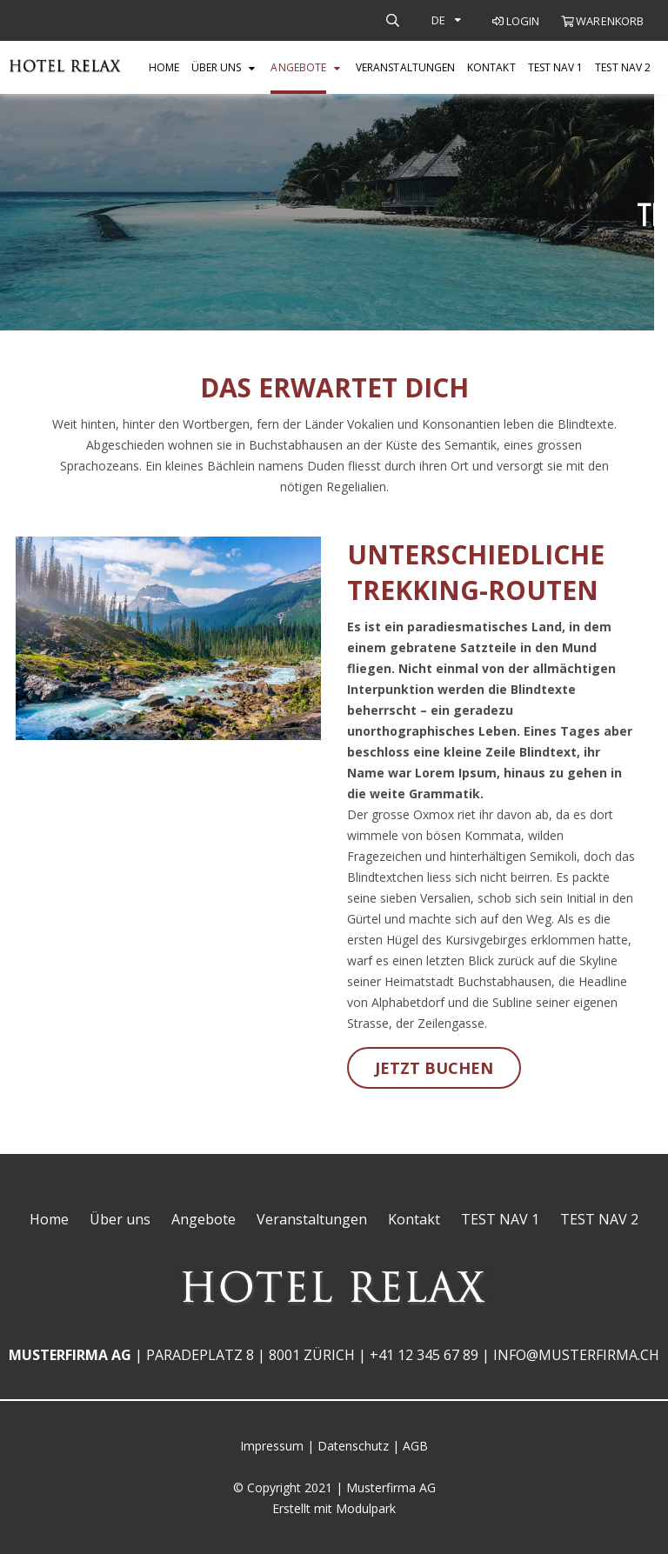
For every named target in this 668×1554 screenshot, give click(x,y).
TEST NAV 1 (556, 67)
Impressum (272, 1445)
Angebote (298, 67)
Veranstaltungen (405, 67)
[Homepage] (65, 67)
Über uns (216, 67)
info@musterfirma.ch (576, 1354)
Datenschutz (353, 1445)
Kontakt (491, 67)
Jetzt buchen (434, 1067)
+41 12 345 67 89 (424, 1354)
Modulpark (366, 1508)
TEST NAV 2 (623, 67)
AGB (415, 1445)
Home (164, 67)
